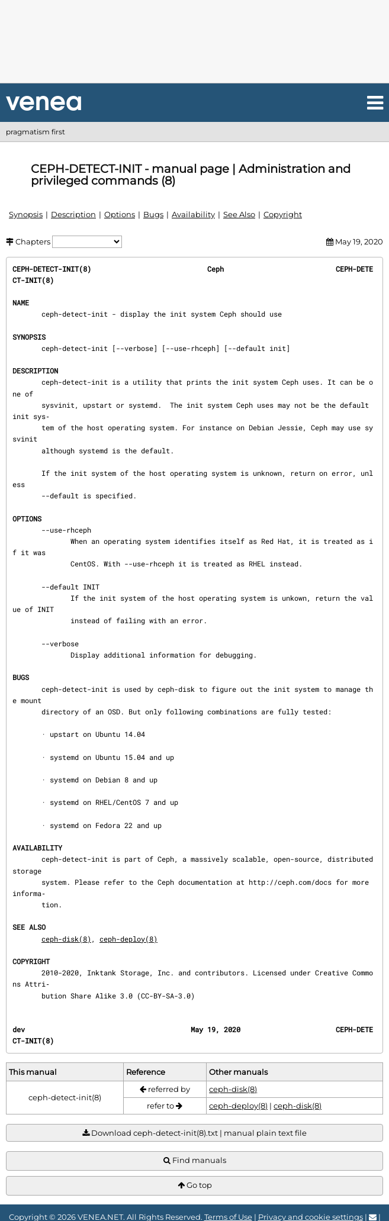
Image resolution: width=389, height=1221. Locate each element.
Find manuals (194, 1160)
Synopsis (26, 214)
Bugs (153, 214)
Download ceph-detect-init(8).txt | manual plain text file (194, 1133)
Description (73, 214)
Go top (195, 1185)
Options (119, 214)
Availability (193, 214)
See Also (239, 214)
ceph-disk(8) (66, 938)
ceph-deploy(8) (128, 938)
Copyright (282, 214)
